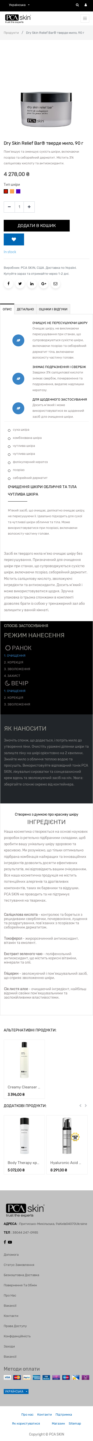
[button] (14, 239)
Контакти (11, 1316)
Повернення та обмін (20, 1285)
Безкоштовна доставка (21, 1275)
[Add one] (29, 207)
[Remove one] (9, 207)
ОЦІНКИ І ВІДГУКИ (53, 309)
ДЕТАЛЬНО (25, 309)
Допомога (11, 1254)
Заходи (9, 1346)
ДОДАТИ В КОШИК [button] (37, 225)
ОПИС (7, 309)
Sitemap (75, 1423)
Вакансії (10, 1305)
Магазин (58, 1423)
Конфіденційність (17, 1336)
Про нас (10, 1295)
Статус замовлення (19, 1265)
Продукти (11, 33)
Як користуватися (26, 1423)
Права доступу (15, 1326)
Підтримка (64, 1414)
